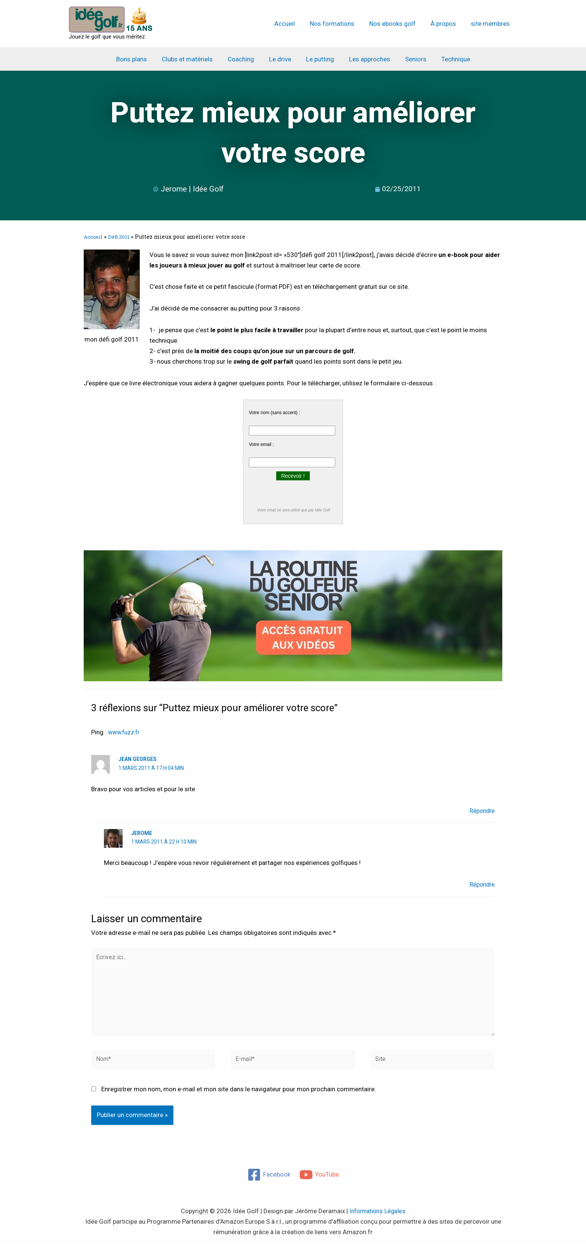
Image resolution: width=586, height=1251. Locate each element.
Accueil (294, 23)
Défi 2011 (121, 236)
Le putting (319, 59)
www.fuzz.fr (125, 732)
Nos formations (340, 23)
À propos (446, 23)
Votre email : (261, 444)
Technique (448, 59)
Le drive (281, 59)
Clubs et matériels (192, 59)
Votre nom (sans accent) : (274, 412)
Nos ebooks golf (398, 23)
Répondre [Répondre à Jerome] (481, 884)
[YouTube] (319, 1181)
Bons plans (139, 59)
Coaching (244, 59)
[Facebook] (268, 1181)
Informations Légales (377, 1217)
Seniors (410, 59)
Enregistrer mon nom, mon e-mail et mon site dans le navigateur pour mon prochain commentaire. (238, 1095)
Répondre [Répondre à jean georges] (481, 810)
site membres (491, 23)
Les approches (366, 59)
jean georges (137, 759)
